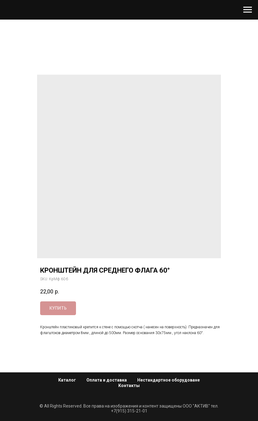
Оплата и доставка (106, 380)
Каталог (67, 380)
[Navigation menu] (247, 10)
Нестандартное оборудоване (168, 380)
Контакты (129, 385)
